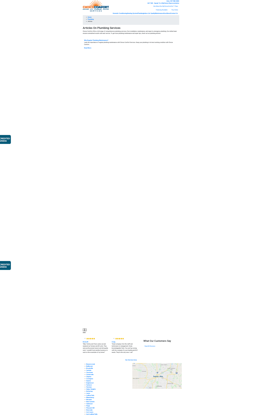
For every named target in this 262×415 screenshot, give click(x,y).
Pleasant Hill (90, 408)
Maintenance (159, 13)
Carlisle (88, 370)
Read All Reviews (150, 346)
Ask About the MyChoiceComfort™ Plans (165, 6)
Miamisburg (90, 397)
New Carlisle (90, 401)
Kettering (89, 391)
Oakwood (89, 404)
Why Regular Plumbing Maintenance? (96, 40)
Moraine (89, 399)
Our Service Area (131, 360)
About (169, 13)
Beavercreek (90, 364)
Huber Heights (91, 389)
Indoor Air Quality (149, 13)
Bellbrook (89, 366)
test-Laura (89, 412)
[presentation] (84, 330)
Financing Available (161, 10)
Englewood (89, 383)
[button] (83, 332)
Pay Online (174, 10)
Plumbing (141, 13)
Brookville (89, 368)
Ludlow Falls (90, 395)
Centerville (90, 374)
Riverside (89, 410)
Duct (165, 13)
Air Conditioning (122, 13)
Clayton (88, 376)
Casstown (89, 372)
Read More (87, 48)
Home (115, 13)
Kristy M (85, 342)
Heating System (132, 13)
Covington (89, 379)
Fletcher (89, 387)
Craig (113, 342)
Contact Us (174, 13)
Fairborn (89, 385)
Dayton (88, 381)
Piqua (88, 406)
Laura (88, 393)
